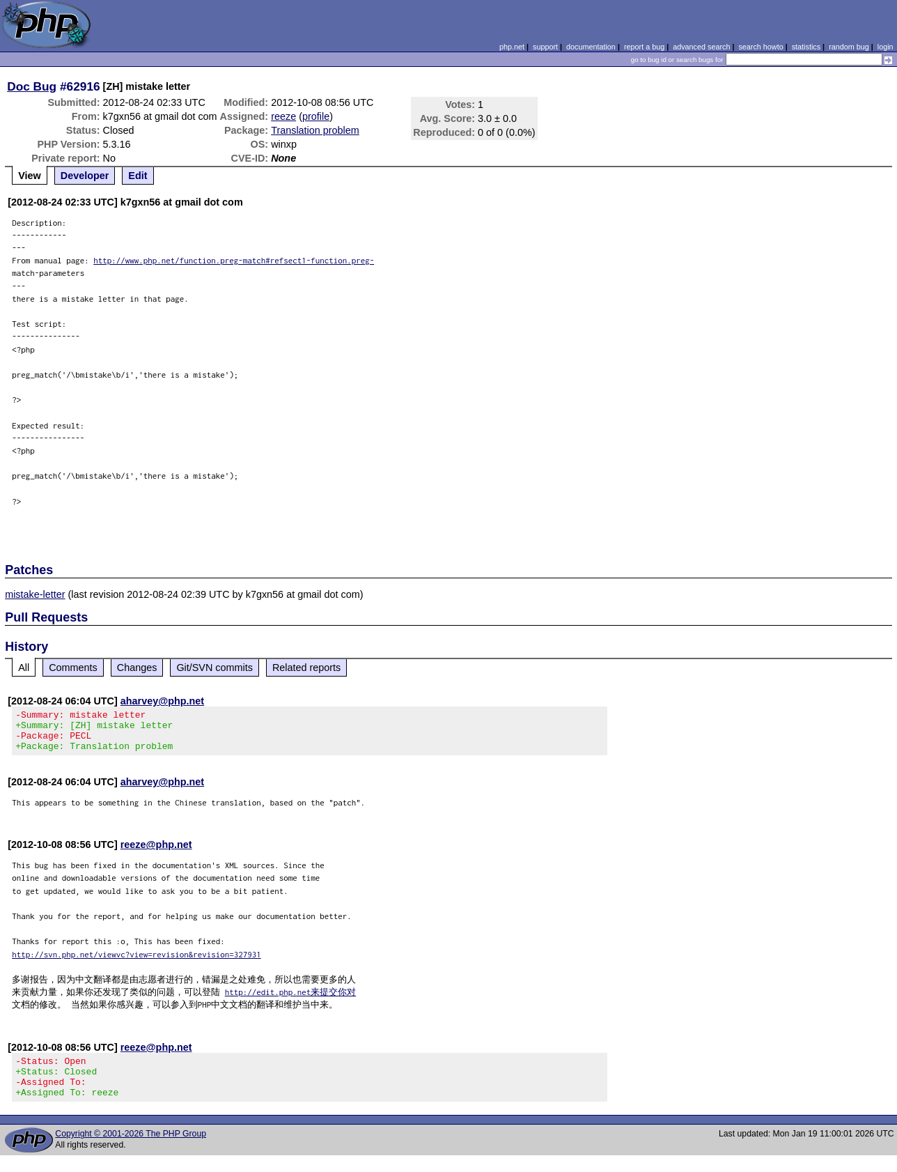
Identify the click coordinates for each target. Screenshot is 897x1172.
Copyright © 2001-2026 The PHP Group (130, 1150)
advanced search (701, 47)
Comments (73, 667)
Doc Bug (31, 86)
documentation (591, 47)
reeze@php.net (156, 852)
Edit (137, 175)
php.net (511, 47)
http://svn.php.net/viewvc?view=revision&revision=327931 (136, 962)
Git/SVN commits (214, 667)
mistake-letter (35, 594)
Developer (85, 175)
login (886, 47)
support (545, 47)
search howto (760, 47)
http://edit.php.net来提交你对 (291, 1000)
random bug (849, 47)
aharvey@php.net (162, 701)
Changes (137, 667)
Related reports (306, 667)
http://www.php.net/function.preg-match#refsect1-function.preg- (233, 260)
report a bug (644, 47)
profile (315, 116)
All (23, 667)
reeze (283, 116)
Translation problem (315, 130)
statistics (806, 47)
